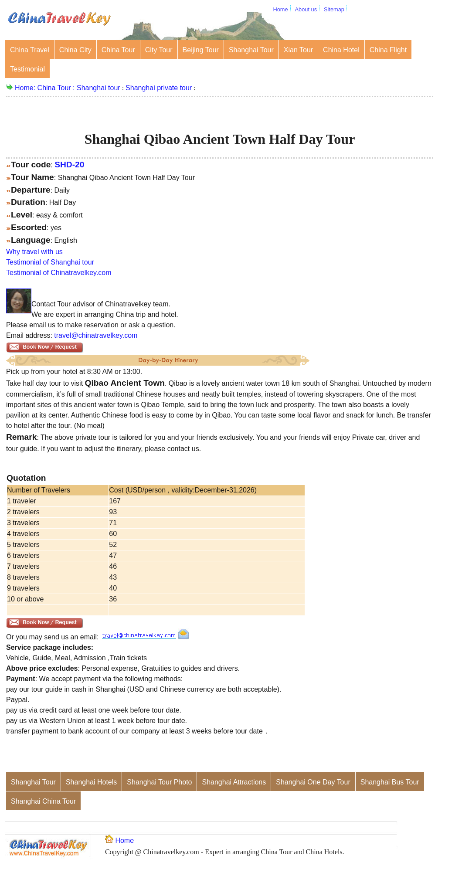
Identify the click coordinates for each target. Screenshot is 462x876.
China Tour (118, 50)
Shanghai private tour (159, 88)
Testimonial (27, 69)
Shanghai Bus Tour (389, 782)
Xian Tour (298, 50)
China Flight (388, 50)
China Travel (29, 50)
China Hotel (341, 50)
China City (75, 50)
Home (280, 9)
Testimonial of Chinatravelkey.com (59, 272)
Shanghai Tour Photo (159, 782)
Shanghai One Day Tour (313, 782)
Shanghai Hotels (91, 782)
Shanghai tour (98, 88)
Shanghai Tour (251, 50)
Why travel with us (34, 251)
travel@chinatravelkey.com (95, 335)
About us (306, 9)
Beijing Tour (201, 50)
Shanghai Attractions (234, 782)
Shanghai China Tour (43, 801)
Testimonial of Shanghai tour (50, 262)
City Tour (159, 50)
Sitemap (334, 9)
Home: (26, 88)
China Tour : (57, 88)
